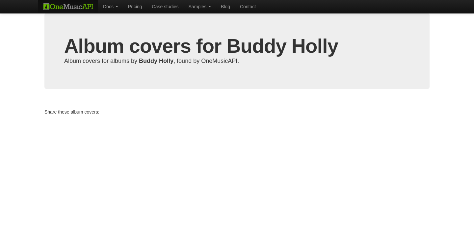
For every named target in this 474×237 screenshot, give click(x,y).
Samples (200, 6)
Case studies (165, 6)
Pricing (135, 6)
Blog (225, 6)
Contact (248, 6)
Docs (110, 6)
